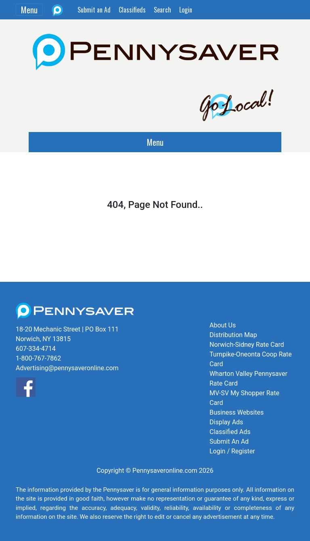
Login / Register (232, 451)
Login (185, 10)
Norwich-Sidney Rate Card (246, 344)
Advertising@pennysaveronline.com (67, 368)
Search (162, 10)
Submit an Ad (94, 10)
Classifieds (132, 10)
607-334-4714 (36, 348)
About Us (222, 325)
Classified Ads (229, 432)
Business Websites (236, 412)
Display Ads (226, 422)
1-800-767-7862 (38, 358)
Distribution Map (233, 335)
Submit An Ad (229, 441)
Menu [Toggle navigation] (29, 10)
